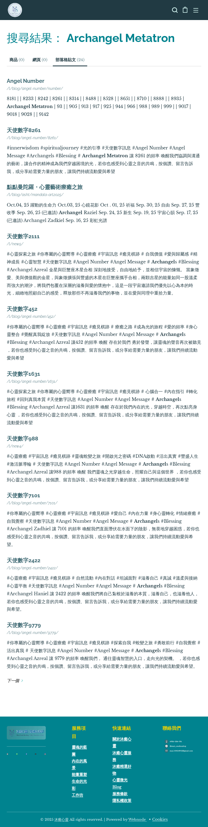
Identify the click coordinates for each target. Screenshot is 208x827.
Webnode (137, 820)
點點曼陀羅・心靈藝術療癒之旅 (45, 187)
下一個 (13, 680)
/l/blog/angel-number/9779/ (32, 632)
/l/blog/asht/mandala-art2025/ (35, 194)
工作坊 (77, 794)
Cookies (160, 819)
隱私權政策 (121, 800)
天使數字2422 (23, 560)
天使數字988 (22, 438)
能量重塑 (79, 774)
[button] (174, 10)
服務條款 (120, 793)
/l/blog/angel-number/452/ (31, 316)
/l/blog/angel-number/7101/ (32, 503)
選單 (195, 10)
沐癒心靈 (61, 820)
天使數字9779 (24, 625)
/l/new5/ (15, 244)
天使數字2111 (23, 236)
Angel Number (25, 81)
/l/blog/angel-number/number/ (35, 88)
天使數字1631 (23, 373)
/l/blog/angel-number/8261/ (32, 138)
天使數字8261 (24, 130)
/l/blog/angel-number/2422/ (32, 568)
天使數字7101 (23, 495)
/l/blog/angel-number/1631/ (32, 381)
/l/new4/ (15, 446)
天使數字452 (22, 309)
